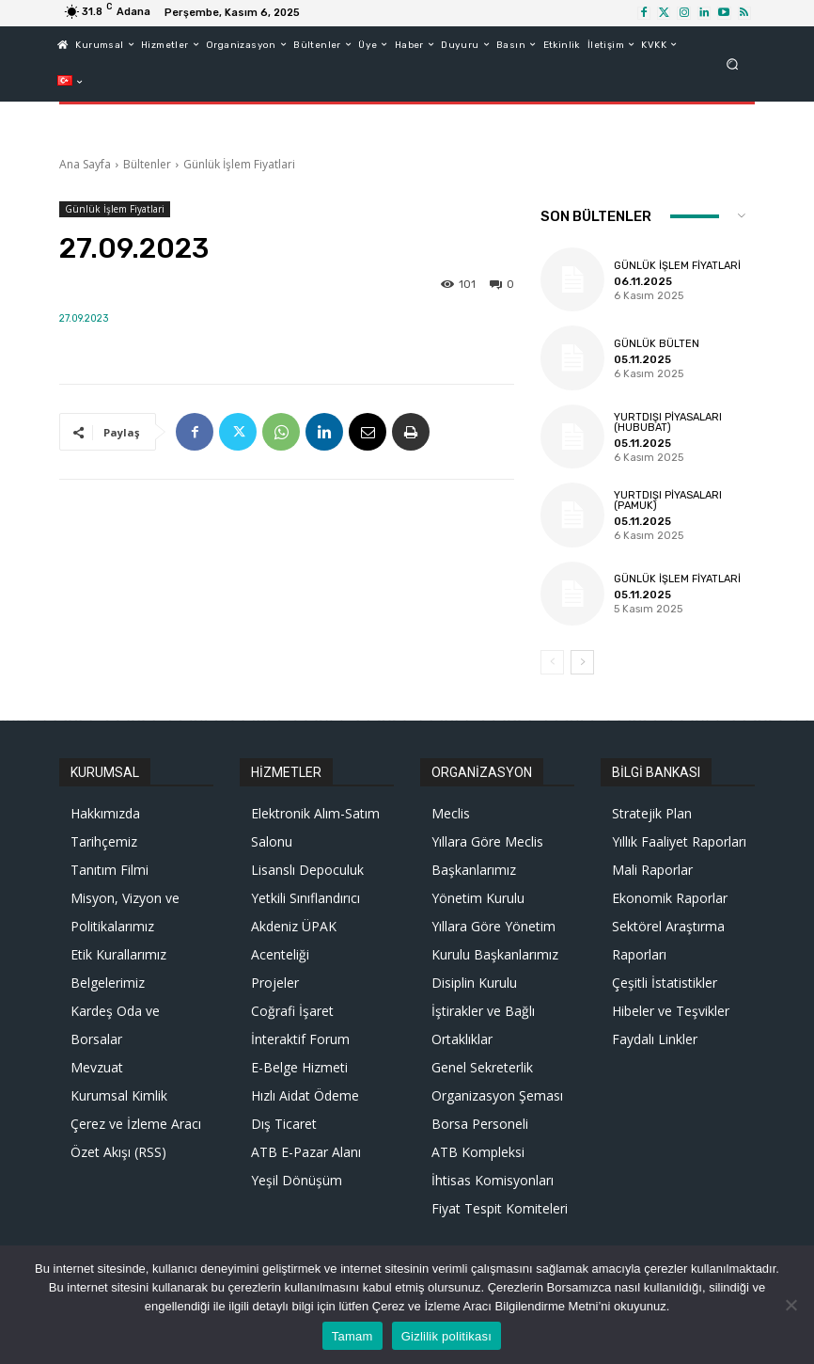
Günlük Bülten (656, 344)
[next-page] (582, 662)
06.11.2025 (641, 282)
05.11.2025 (640, 360)
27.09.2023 (84, 318)
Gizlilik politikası (447, 1336)
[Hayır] (790, 1304)
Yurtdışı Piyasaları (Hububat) (668, 422)
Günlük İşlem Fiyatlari (239, 164)
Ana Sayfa (85, 164)
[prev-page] (552, 662)
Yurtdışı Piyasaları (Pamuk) (668, 501)
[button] (732, 63)
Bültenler (147, 164)
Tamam (352, 1336)
